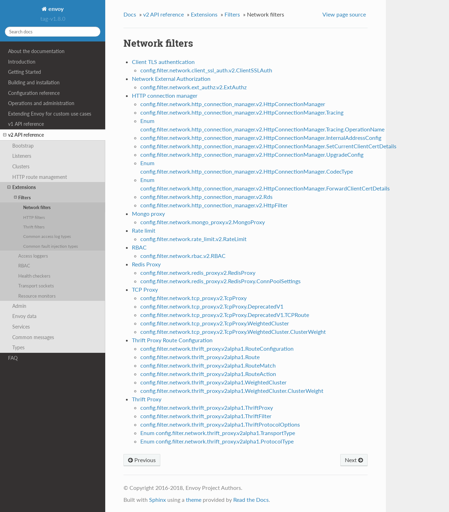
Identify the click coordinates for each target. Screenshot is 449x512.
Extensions (21, 187)
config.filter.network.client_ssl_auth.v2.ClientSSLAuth (206, 70)
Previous (142, 459)
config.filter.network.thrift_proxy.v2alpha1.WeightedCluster (213, 382)
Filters (22, 197)
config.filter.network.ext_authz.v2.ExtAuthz (193, 87)
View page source (344, 14)
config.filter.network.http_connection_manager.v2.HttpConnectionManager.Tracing (241, 112)
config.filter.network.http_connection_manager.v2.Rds (206, 196)
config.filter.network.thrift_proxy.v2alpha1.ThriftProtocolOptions (220, 424)
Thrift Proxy (146, 399)
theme (193, 499)
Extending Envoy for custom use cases (49, 114)
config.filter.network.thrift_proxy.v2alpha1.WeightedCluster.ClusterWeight (231, 390)
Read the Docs (251, 499)
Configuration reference (34, 93)
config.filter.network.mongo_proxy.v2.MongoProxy (202, 222)
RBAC (24, 265)
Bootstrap (23, 146)
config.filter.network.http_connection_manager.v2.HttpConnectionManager (232, 104)
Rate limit (143, 230)
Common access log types (47, 236)
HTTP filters (34, 217)
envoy (55, 8)
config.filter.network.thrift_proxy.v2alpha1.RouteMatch (208, 365)
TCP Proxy (145, 289)
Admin (19, 306)
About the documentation (36, 51)
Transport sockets (36, 286)
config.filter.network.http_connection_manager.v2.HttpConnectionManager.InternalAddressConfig (260, 137)
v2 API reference (23, 135)
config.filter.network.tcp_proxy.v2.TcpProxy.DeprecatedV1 (211, 306)
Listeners (21, 156)
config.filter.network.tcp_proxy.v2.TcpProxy (193, 297)
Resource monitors (37, 296)
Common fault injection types (50, 246)
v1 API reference (26, 124)
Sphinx (157, 499)
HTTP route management (39, 177)
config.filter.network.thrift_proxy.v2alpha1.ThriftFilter (206, 416)
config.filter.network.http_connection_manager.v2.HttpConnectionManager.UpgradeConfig (251, 154)
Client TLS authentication (163, 61)
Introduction (21, 62)
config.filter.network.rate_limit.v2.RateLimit (193, 238)
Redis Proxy (146, 264)
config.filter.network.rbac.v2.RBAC (183, 255)
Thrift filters (34, 226)
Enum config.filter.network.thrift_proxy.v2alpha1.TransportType (217, 432)
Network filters (37, 207)
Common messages (33, 337)
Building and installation (34, 82)
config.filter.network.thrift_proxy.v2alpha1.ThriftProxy (206, 407)
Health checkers (34, 276)
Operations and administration (41, 103)
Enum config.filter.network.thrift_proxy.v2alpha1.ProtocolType (217, 441)
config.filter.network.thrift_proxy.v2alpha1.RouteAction (208, 373)
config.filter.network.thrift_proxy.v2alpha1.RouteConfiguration (217, 348)
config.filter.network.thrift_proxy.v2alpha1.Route (200, 357)
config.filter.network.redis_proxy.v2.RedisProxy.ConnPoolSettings (220, 281)
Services (21, 327)
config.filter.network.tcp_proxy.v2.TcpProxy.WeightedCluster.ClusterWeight (233, 331)
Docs (129, 14)
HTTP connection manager (164, 95)
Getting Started (24, 72)
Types (18, 347)
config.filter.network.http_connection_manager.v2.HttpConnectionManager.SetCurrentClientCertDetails (268, 146)
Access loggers (33, 256)
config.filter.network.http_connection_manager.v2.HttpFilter (214, 205)
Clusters (20, 166)
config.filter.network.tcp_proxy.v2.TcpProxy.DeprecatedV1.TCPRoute (224, 314)
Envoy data (24, 316)
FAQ (13, 358)
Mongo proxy (148, 213)
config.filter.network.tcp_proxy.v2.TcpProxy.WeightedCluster (214, 323)
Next (354, 459)
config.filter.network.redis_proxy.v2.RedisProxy (197, 272)
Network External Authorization (171, 78)
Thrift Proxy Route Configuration (172, 340)
